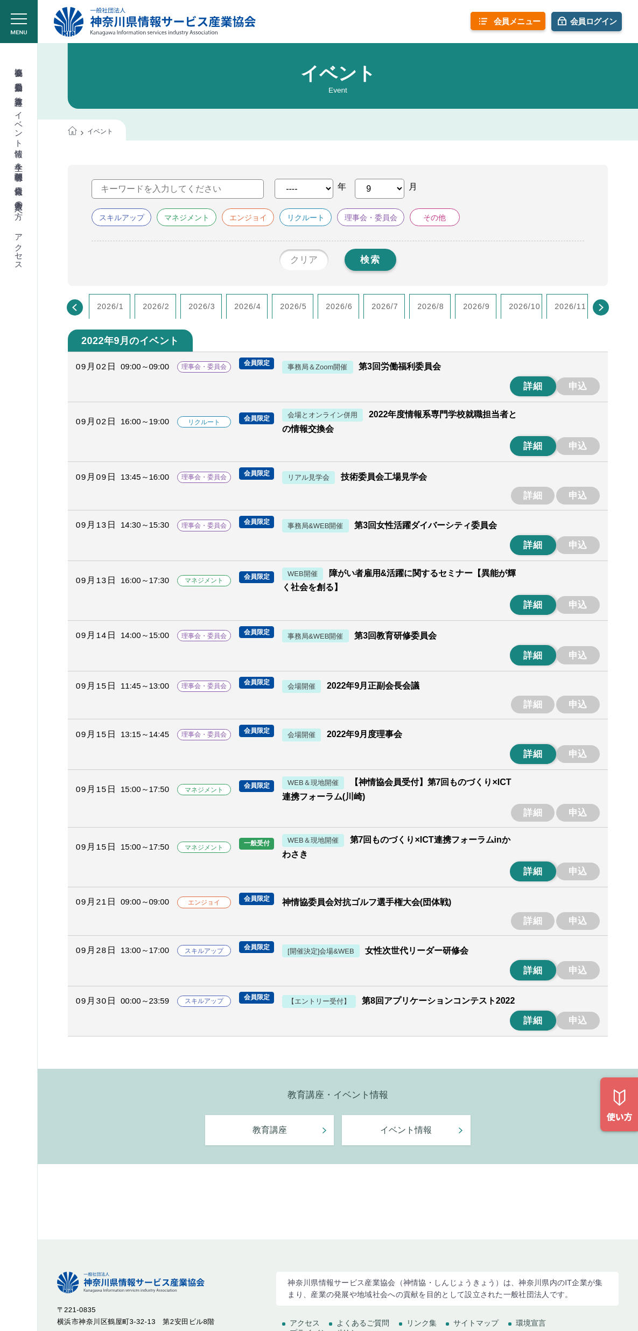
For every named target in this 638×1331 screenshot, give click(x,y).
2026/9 (476, 306)
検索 (370, 260)
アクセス (19, 247)
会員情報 (19, 180)
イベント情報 (19, 125)
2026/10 (525, 306)
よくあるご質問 (362, 1323)
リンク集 (421, 1323)
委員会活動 (19, 77)
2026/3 (201, 306)
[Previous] (75, 307)
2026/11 (570, 306)
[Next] (601, 307)
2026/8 (430, 306)
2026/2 (156, 306)
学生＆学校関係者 (19, 162)
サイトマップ (476, 1323)
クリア (304, 260)
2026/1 (110, 306)
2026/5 (293, 306)
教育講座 (19, 91)
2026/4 (247, 306)
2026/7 (384, 306)
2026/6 (339, 306)
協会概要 (19, 62)
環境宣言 (531, 1323)
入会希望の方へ (19, 205)
